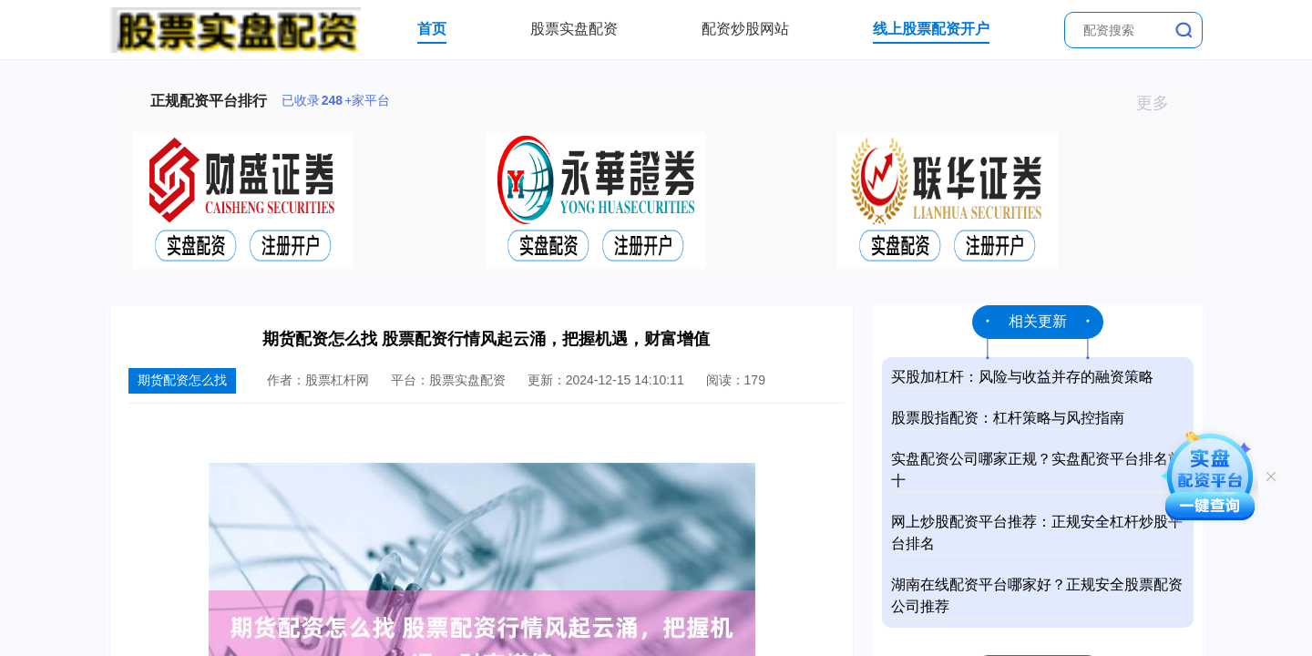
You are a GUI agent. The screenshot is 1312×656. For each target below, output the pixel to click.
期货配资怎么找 (182, 380)
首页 (431, 28)
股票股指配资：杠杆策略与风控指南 (1007, 417)
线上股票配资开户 (931, 28)
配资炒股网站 (745, 28)
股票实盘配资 (574, 28)
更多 (1160, 103)
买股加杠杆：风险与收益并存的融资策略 (1022, 376)
